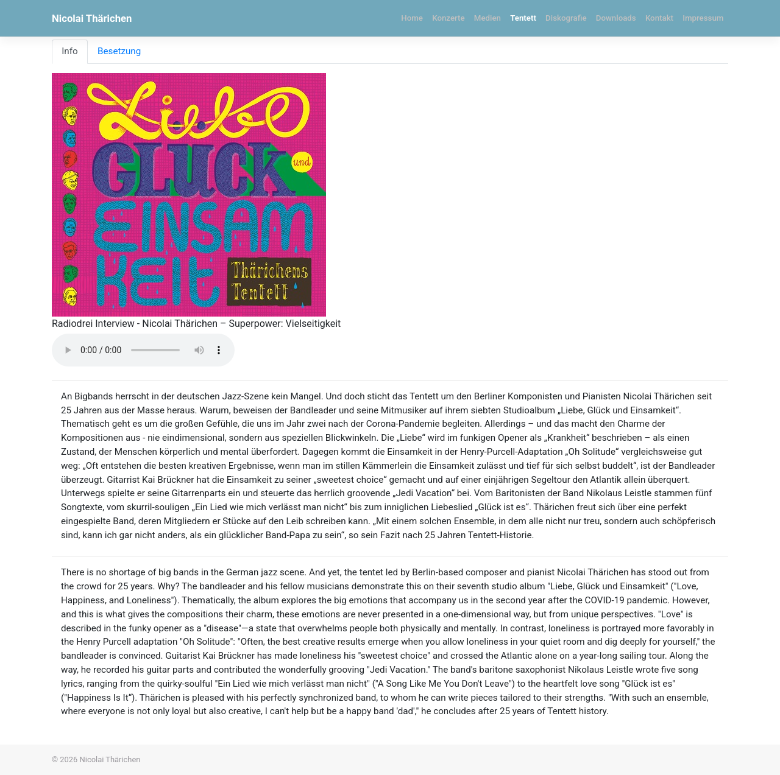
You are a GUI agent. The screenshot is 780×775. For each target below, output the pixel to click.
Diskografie (565, 18)
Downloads (616, 18)
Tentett (523, 18)
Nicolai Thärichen (92, 18)
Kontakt (659, 18)
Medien (487, 18)
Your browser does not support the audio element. (143, 350)
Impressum (702, 18)
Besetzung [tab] (119, 51)
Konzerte (448, 18)
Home (412, 18)
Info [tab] (69, 51)
